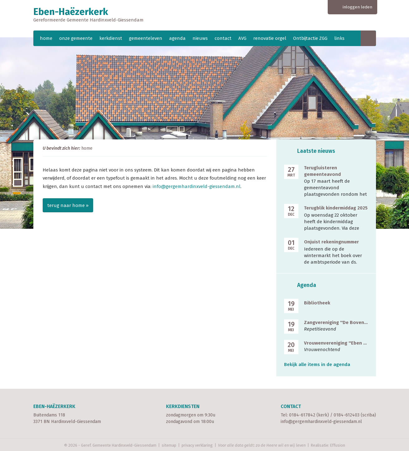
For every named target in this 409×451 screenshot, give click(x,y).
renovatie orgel (269, 38)
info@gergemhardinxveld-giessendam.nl (196, 186)
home (46, 38)
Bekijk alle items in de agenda (317, 364)
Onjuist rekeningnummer (331, 242)
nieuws (200, 38)
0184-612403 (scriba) (355, 415)
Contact (291, 406)
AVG (242, 38)
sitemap (169, 445)
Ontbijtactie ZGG (310, 38)
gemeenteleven (145, 38)
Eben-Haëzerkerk (204, 15)
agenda (177, 38)
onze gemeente (76, 38)
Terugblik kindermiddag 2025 (336, 208)
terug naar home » (67, 205)
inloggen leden (357, 7)
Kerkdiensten (182, 406)
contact (223, 38)
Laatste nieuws (316, 151)
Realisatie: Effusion (328, 445)
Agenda (306, 285)
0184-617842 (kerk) (309, 415)
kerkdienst (110, 38)
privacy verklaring (197, 445)
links (339, 38)
